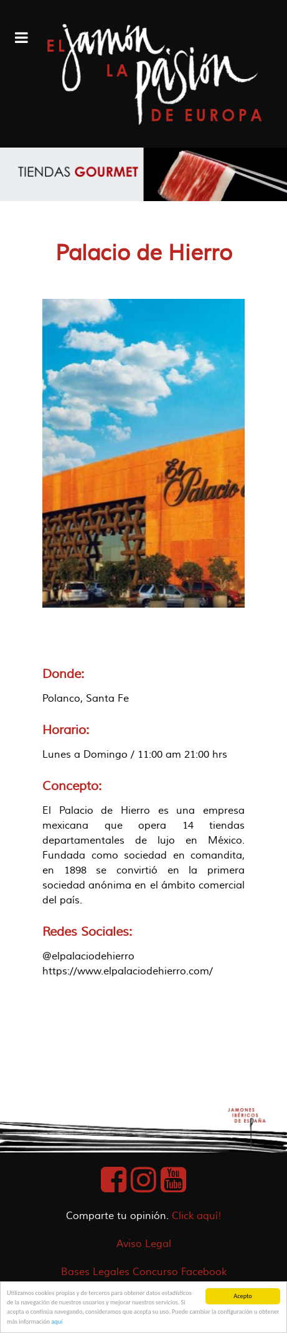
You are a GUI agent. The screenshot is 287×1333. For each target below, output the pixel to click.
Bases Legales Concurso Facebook (144, 1272)
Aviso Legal (143, 1244)
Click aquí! (197, 1216)
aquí (56, 1321)
